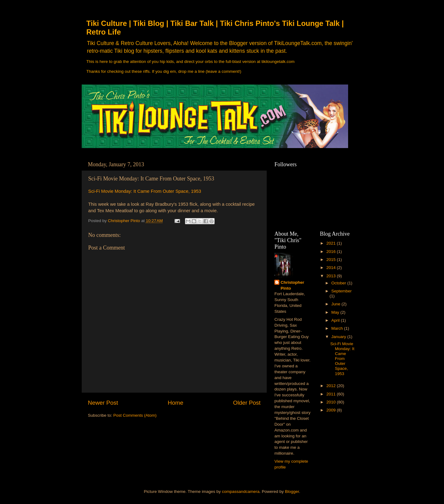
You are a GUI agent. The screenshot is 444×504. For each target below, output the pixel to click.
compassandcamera (241, 491)
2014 (331, 267)
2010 (331, 402)
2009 (331, 410)
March (337, 328)
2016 (331, 251)
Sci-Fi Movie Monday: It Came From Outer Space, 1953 (144, 191)
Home (175, 402)
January (339, 336)
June (336, 304)
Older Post (247, 402)
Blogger (292, 491)
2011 (331, 394)
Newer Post (103, 402)
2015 (331, 259)
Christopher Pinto (292, 285)
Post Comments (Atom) (135, 415)
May (335, 312)
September (341, 291)
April (336, 320)
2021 (331, 243)
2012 (331, 385)
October (339, 283)
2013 (331, 276)
